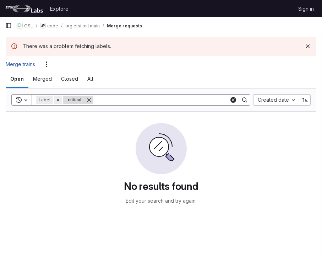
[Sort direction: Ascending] (305, 100)
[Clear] (233, 100)
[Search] (161, 100)
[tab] (17, 79)
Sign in (306, 9)
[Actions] (46, 64)
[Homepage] (24, 8)
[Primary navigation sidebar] (8, 25)
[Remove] (89, 100)
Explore (59, 9)
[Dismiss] (308, 46)
